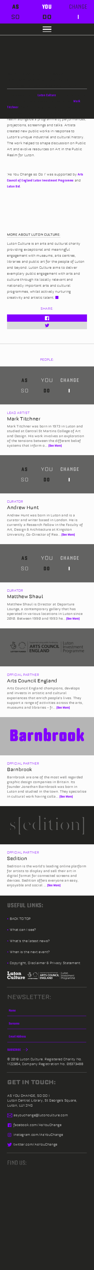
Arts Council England (32, 681)
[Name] (46, 1012)
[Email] (46, 1038)
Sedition (17, 858)
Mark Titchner (23, 419)
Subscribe (17, 1050)
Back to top (20, 919)
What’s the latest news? (30, 941)
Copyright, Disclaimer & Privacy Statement (45, 963)
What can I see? (23, 930)
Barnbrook (19, 769)
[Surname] (46, 1025)
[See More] (55, 445)
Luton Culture (47, 95)
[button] (47, 29)
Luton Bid (13, 186)
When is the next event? (30, 952)
